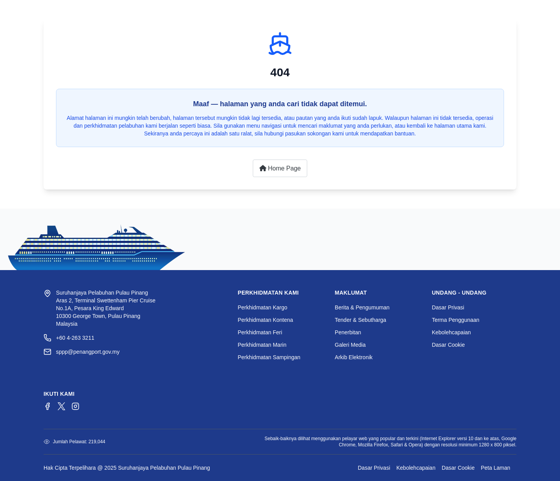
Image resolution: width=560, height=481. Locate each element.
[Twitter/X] (61, 406)
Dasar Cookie (448, 345)
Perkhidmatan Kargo (262, 307)
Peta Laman (496, 468)
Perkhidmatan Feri (260, 332)
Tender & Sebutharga (360, 320)
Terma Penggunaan (455, 320)
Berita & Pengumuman (362, 307)
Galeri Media (350, 345)
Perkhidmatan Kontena (265, 320)
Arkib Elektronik (354, 357)
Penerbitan (348, 332)
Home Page (280, 168)
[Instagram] (75, 406)
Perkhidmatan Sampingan (269, 357)
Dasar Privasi (448, 307)
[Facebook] (47, 406)
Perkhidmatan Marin (262, 345)
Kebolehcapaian (451, 332)
